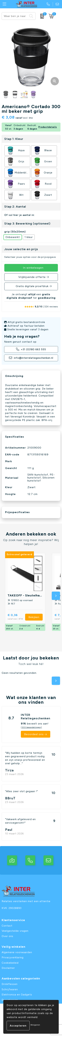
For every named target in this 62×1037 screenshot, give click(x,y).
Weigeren (35, 1025)
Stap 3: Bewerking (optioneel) (27, 223)
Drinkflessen (10, 984)
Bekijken (33, 617)
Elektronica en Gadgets (17, 994)
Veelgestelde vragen (15, 930)
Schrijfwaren (10, 989)
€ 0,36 (16, 617)
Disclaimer (8, 967)
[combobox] (14, 16)
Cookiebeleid (10, 962)
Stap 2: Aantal (15, 206)
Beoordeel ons (34, 734)
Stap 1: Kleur (13, 139)
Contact (7, 925)
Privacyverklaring (12, 957)
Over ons (7, 936)
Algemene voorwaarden (17, 952)
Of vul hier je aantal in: (19, 215)
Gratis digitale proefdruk (32, 286)
